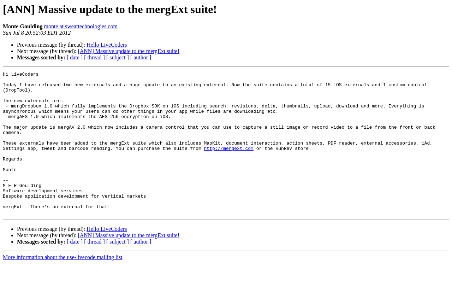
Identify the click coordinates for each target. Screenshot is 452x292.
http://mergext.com (228, 164)
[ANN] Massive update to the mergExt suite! (128, 51)
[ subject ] (117, 57)
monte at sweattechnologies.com (80, 26)
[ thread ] (94, 57)
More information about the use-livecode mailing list (63, 286)
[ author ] (140, 57)
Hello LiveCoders (107, 45)
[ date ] (75, 57)
